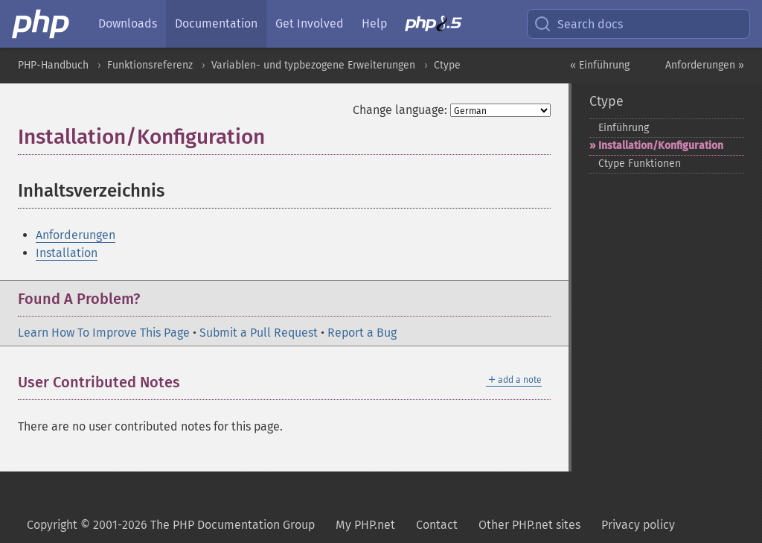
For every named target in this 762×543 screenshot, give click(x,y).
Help (374, 23)
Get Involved (309, 23)
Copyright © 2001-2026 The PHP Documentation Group (171, 525)
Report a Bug (362, 333)
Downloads (127, 23)
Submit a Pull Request (258, 333)
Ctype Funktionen (639, 163)
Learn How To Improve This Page (104, 333)
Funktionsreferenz (150, 65)
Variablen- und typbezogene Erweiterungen (313, 65)
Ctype (447, 65)
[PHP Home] (41, 24)
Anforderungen (75, 235)
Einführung (623, 127)
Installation (66, 253)
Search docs (578, 24)
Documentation (216, 23)
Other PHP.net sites (529, 525)
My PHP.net (365, 525)
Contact (437, 525)
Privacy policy (638, 525)
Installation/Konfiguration (660, 145)
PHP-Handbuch (53, 65)
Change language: (400, 110)
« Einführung (600, 65)
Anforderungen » (704, 65)
